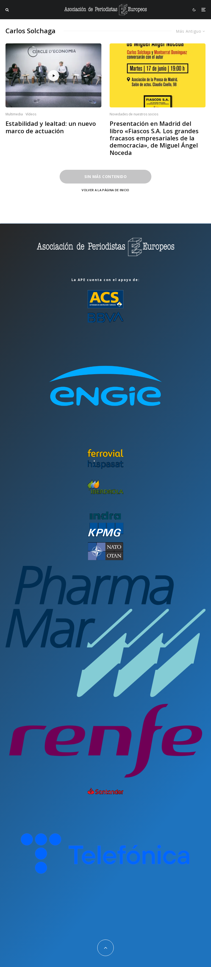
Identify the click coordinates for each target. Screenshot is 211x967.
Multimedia (14, 114)
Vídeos (31, 114)
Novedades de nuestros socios (134, 114)
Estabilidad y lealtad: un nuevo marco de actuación (50, 127)
